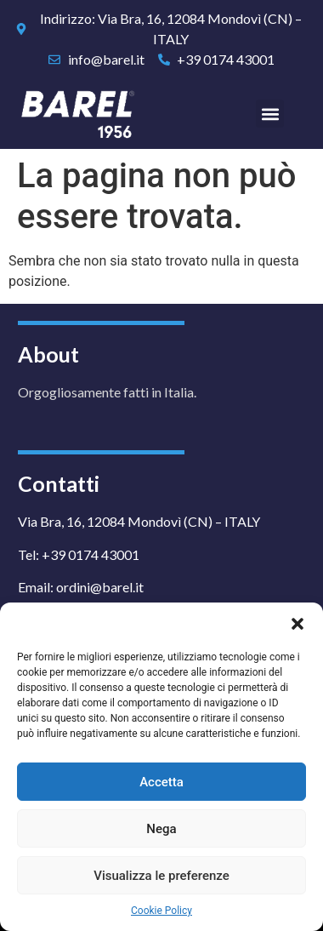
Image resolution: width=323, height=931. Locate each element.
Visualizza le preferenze (162, 875)
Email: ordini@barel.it (81, 587)
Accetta (161, 782)
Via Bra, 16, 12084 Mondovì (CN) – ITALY (139, 521)
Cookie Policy (161, 911)
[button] (297, 623)
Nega (161, 829)
